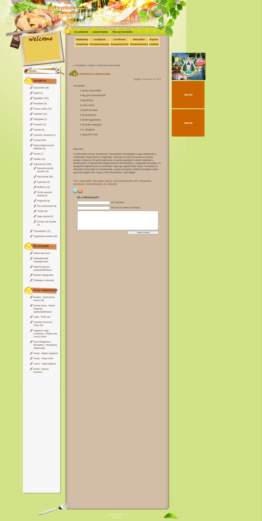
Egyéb (36, 93)
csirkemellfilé (85, 180)
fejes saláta (98, 180)
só (105, 184)
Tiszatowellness (139, 44)
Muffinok (41, 187)
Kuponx (154, 39)
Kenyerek (38, 124)
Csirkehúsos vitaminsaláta (94, 73)
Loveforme (120, 39)
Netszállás (139, 39)
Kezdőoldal (81, 31)
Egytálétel (38, 98)
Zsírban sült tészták (46, 221)
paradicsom (78, 184)
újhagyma (112, 184)
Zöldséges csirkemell (43, 280)
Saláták (37, 159)
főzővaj (108, 180)
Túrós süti (45, 317)
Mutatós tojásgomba (43, 275)
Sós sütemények (45, 206)
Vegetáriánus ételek (43, 236)
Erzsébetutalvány (99, 44)
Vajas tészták (43, 216)
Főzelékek (38, 103)
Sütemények (39, 164)
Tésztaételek (39, 231)
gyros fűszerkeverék (122, 180)
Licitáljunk (99, 39)
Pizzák (36, 154)
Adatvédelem (100, 31)
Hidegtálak (38, 119)
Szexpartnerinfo (119, 44)
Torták (40, 211)
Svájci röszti (47, 358)
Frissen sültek (40, 109)
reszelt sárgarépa (94, 184)
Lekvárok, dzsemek (42, 135)
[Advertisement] (40, 433)
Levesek (37, 140)
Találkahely (82, 39)
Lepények (42, 182)
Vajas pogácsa (49, 363)
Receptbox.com (68, 8)
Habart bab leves (41, 253)
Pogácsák (42, 201)
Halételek (38, 114)
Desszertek (38, 87)
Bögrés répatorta (49, 353)
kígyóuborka (145, 180)
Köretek (37, 130)
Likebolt (153, 44)
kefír (136, 180)
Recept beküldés (123, 31)
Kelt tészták (42, 176)
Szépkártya (82, 44)
